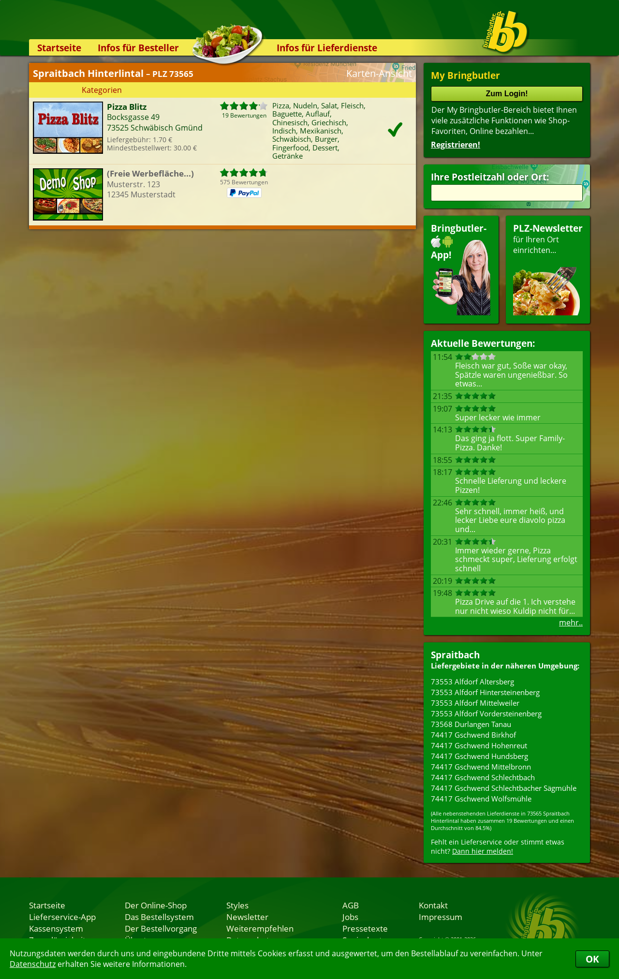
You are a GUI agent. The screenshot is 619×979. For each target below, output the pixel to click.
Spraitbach (455, 655)
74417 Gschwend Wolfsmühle (481, 798)
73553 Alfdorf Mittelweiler (475, 703)
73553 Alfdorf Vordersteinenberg (486, 713)
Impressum (440, 916)
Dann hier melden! (482, 851)
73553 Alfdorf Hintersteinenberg (485, 692)
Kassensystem (56, 928)
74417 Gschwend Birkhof (473, 735)
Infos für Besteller (138, 48)
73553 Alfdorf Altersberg (472, 681)
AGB (350, 905)
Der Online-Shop (156, 905)
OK (592, 959)
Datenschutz (33, 964)
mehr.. (571, 622)
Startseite (59, 48)
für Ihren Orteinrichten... (548, 268)
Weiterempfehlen (260, 928)
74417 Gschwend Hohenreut (479, 745)
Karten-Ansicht (379, 73)
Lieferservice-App (62, 916)
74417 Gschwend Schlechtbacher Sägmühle (503, 788)
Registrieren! (455, 144)
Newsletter (247, 916)
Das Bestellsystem (159, 916)
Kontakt (433, 905)
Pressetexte (365, 928)
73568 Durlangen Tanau (471, 724)
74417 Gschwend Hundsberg (479, 756)
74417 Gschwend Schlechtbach (483, 777)
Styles (237, 905)
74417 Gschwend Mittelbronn (481, 766)
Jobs (350, 916)
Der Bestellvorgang (161, 928)
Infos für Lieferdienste (327, 48)
